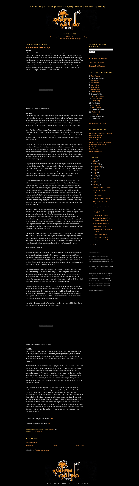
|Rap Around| (78, 7)
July (95, 173)
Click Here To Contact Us (98, 58)
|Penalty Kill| (58, 7)
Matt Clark (94, 80)
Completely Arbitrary (96, 138)
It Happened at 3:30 (99, 226)
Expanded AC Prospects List (98, 123)
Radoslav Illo (96, 112)
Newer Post (29, 446)
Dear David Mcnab (95, 140)
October (96, 164)
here (48, 423)
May (95, 179)
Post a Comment (31, 442)
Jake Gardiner (95, 76)
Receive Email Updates (97, 66)
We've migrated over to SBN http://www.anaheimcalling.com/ (70, 37)
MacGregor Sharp (98, 96)
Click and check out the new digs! (70, 38)
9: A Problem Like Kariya (38, 47)
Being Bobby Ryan (95, 151)
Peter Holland (95, 92)
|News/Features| (47, 7)
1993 (93, 244)
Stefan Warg (96, 101)
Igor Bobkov (96, 105)
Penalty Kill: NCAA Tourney (102, 187)
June (95, 176)
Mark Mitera (95, 85)
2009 (93, 161)
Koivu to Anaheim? (95, 135)
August (96, 170)
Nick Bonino (95, 83)
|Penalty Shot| (68, 7)
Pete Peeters (93, 149)
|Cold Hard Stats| (35, 7)
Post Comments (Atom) (42, 450)
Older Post (79, 446)
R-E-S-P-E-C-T (94, 147)
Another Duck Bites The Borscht (100, 142)
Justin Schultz (95, 87)
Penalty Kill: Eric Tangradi (101, 198)
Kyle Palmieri (95, 89)
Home (55, 446)
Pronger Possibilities (100, 234)
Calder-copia (97, 195)
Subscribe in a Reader (97, 62)
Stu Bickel (95, 114)
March (95, 185)
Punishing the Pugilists (100, 215)
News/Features (37, 431)
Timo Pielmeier (97, 98)
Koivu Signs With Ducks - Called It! (101, 133)
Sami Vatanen (96, 107)
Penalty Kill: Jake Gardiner (102, 207)
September (97, 167)
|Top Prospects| (100, 7)
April (95, 182)
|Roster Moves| (88, 7)
